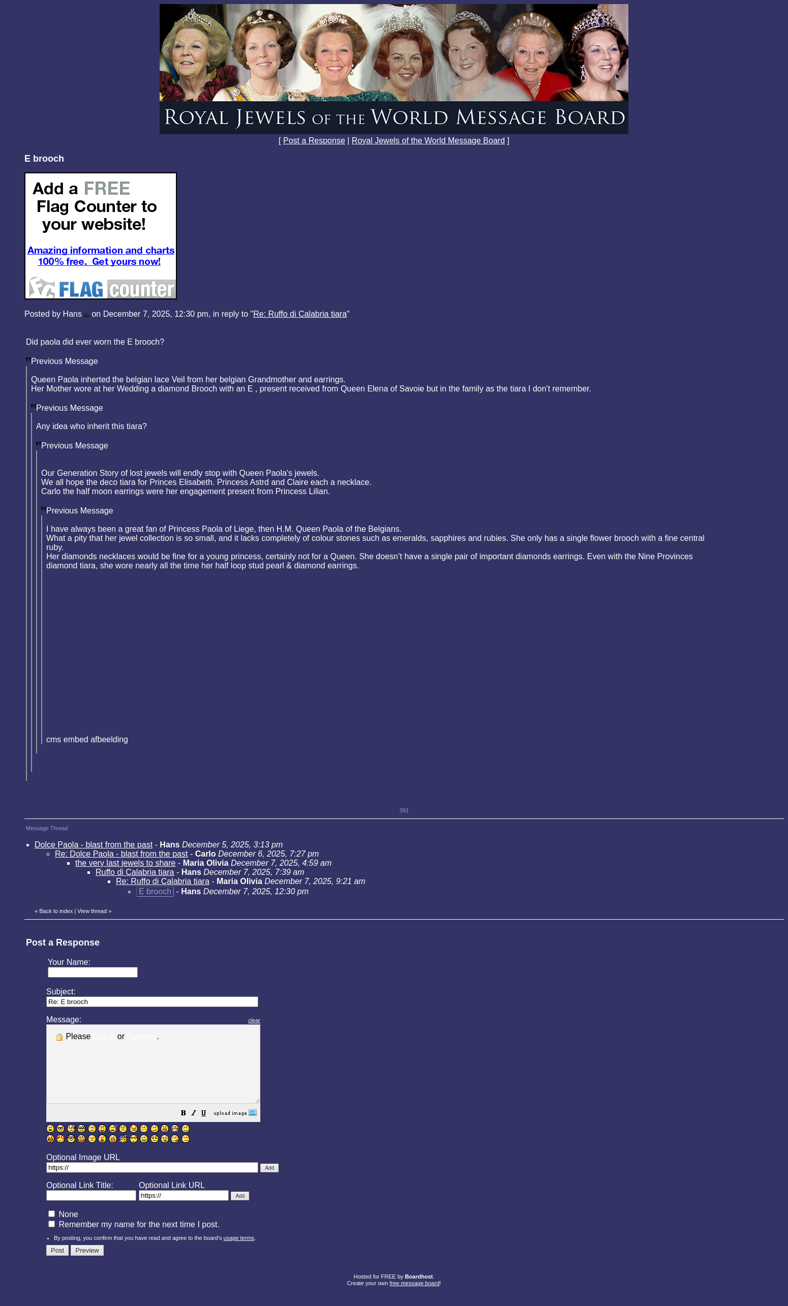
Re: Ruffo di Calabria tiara (300, 314)
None (63, 1229)
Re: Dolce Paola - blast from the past (121, 853)
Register (142, 1036)
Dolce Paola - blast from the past (94, 844)
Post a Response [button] (314, 140)
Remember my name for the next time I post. (134, 1239)
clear (280, 1020)
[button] (209, 1129)
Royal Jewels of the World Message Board (428, 140)
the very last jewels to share (125, 863)
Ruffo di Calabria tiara (135, 872)
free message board (414, 1298)
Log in (104, 1036)
